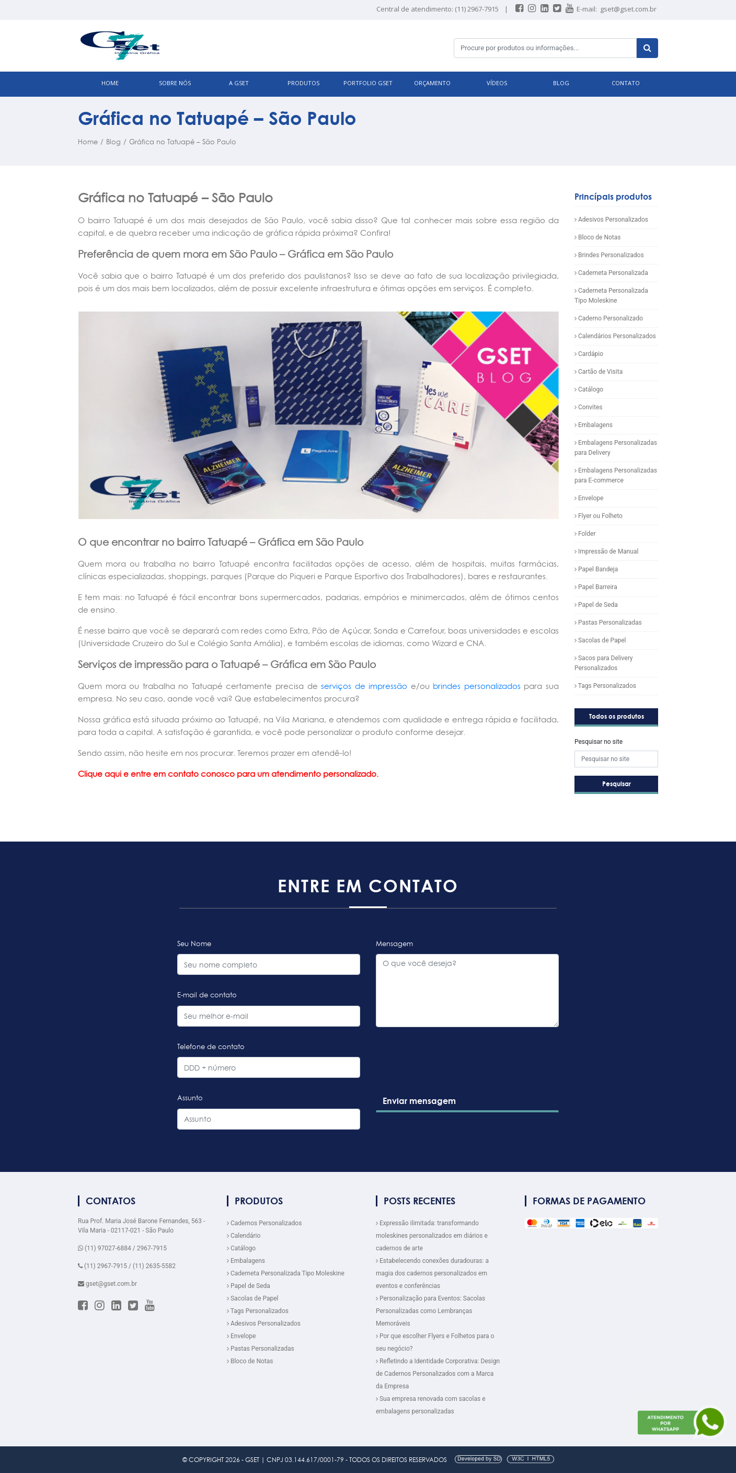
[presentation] (454, 1081)
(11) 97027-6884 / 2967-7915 (122, 1248)
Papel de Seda (596, 604)
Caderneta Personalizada (611, 273)
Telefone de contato (211, 1046)
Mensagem (394, 943)
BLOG (561, 83)
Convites (588, 407)
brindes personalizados (477, 686)
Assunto (190, 1098)
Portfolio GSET (368, 83)
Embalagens (593, 425)
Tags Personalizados (605, 685)
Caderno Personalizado (608, 318)
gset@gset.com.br (628, 9)
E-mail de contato (207, 995)
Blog (113, 141)
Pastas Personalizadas (608, 622)
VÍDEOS (497, 83)
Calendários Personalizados (615, 336)
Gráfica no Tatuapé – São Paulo (182, 141)
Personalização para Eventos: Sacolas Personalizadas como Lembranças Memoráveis (430, 1311)
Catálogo (588, 389)
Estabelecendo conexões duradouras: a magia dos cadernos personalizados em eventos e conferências (432, 1273)
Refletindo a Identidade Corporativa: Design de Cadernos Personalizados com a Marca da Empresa (438, 1373)
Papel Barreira (595, 587)
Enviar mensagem (419, 1101)
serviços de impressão (363, 686)
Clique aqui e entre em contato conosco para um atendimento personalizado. (228, 774)
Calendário (243, 1235)
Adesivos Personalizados (611, 219)
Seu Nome (194, 943)
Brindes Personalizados (609, 255)
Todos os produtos (616, 716)
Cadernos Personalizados (264, 1223)
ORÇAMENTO (432, 83)
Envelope (588, 498)
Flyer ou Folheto (598, 516)
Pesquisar (616, 784)
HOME (110, 83)
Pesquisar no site (598, 741)
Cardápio (588, 354)
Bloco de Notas (597, 237)
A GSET (239, 83)
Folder (584, 533)
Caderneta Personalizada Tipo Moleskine (285, 1273)
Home (88, 141)
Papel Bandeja (596, 569)
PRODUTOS (303, 83)
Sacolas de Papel (600, 640)
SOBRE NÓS (175, 83)
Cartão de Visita (598, 371)
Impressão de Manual (606, 551)
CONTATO (626, 83)
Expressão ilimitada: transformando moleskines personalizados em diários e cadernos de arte (432, 1235)
